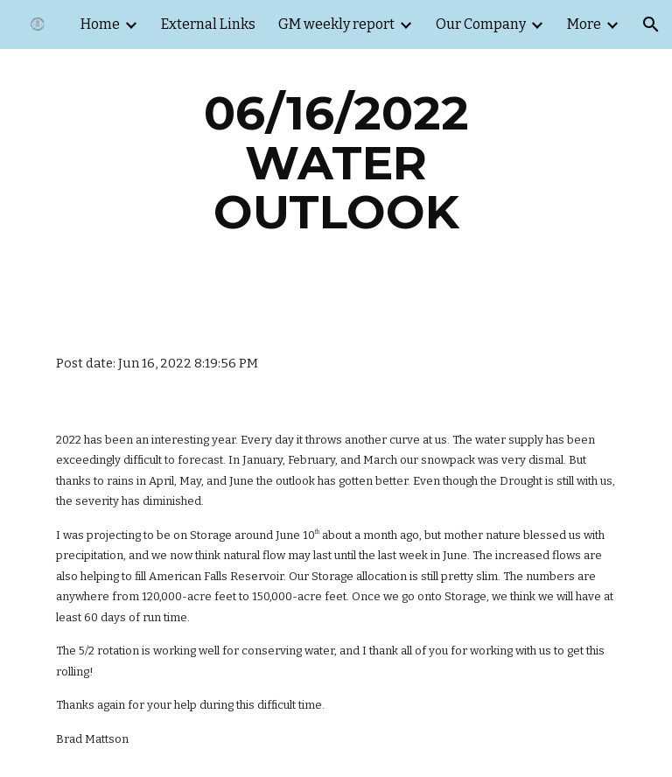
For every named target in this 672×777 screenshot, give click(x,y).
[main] (335, 163)
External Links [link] (208, 24)
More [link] (584, 24)
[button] (651, 25)
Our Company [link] (481, 24)
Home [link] (100, 24)
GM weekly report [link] (336, 24)
